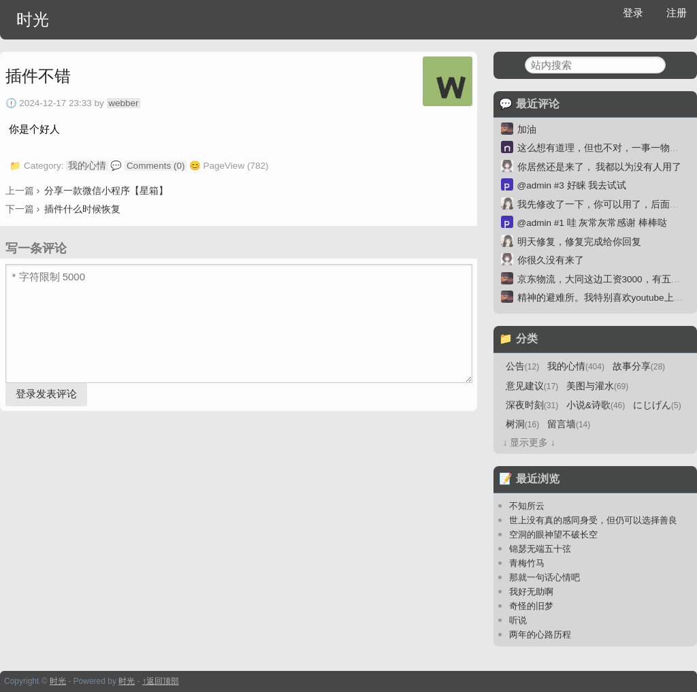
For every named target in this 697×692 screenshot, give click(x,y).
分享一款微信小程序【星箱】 (106, 190)
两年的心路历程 (540, 634)
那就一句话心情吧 (544, 577)
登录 (633, 12)
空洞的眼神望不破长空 (553, 534)
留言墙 (568, 424)
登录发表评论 (46, 393)
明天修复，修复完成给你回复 (579, 242)
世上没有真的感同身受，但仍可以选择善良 (593, 520)
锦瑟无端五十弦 (540, 549)
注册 (676, 12)
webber (123, 103)
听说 (518, 620)
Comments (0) (156, 166)
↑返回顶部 (160, 681)
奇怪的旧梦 (531, 606)
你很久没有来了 (550, 260)
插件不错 (38, 76)
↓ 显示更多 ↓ (529, 443)
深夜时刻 (532, 405)
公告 (522, 366)
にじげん (657, 405)
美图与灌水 (597, 386)
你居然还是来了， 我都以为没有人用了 (599, 167)
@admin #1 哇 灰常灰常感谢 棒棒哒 (592, 223)
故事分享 (639, 366)
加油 (526, 130)
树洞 (522, 424)
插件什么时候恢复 (82, 208)
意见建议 (532, 386)
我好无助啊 (531, 592)
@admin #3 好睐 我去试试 (572, 185)
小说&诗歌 (595, 405)
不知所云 (527, 506)
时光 (32, 19)
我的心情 (87, 166)
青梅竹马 (527, 563)
